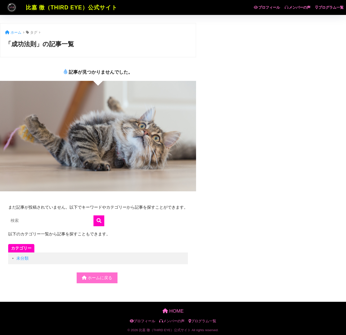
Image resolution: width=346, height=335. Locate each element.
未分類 (22, 258)
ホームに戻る (97, 278)
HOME (173, 311)
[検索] (98, 220)
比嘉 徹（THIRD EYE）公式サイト (59, 7)
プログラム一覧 (329, 7)
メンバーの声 (297, 7)
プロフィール (267, 7)
